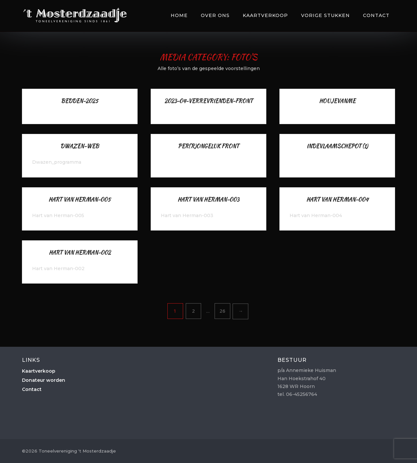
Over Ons (215, 15)
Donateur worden (43, 380)
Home (179, 15)
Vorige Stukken (325, 15)
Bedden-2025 (79, 101)
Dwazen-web (79, 146)
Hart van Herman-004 (337, 199)
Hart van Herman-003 (208, 199)
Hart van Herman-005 (79, 199)
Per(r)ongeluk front (208, 146)
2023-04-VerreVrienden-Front (208, 101)
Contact (376, 15)
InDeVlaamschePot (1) (337, 146)
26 (222, 310)
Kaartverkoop (265, 15)
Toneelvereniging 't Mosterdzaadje (75, 15)
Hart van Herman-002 (80, 252)
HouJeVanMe (337, 101)
